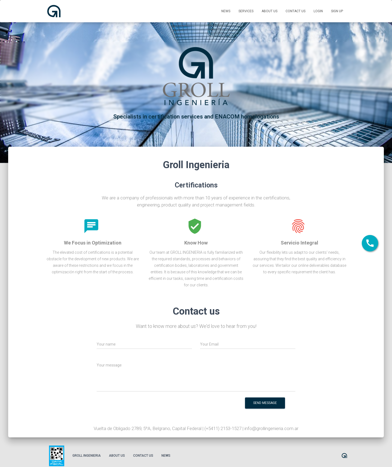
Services (245, 11)
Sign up (337, 11)
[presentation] (189, 406)
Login (318, 11)
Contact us (295, 11)
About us (269, 11)
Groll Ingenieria (86, 455)
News (225, 11)
